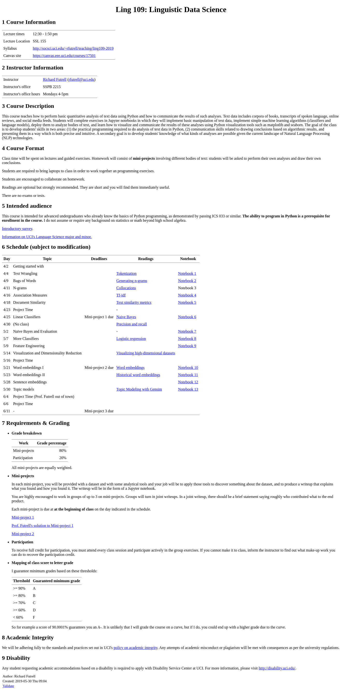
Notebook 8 (187, 339)
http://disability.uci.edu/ (277, 668)
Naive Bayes (126, 317)
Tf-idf (121, 295)
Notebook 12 (188, 382)
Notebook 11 (188, 375)
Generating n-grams (131, 281)
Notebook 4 (187, 295)
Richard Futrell (54, 79)
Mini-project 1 (23, 517)
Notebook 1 (187, 273)
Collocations (126, 288)
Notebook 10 (188, 368)
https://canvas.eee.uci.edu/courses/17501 (64, 56)
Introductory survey (17, 229)
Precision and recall (131, 324)
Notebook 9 (187, 346)
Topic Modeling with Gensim (139, 389)
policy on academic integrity (136, 648)
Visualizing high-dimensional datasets (145, 353)
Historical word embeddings (138, 375)
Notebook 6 (187, 317)
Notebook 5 (187, 302)
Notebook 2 (187, 281)
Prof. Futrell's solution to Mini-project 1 (42, 526)
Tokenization (126, 273)
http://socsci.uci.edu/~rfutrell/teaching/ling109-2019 (73, 48)
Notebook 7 (187, 331)
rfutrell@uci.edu (81, 79)
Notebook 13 (188, 389)
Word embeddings (130, 368)
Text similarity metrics (133, 302)
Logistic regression (131, 339)
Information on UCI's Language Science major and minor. (47, 237)
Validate (8, 686)
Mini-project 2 (23, 534)
